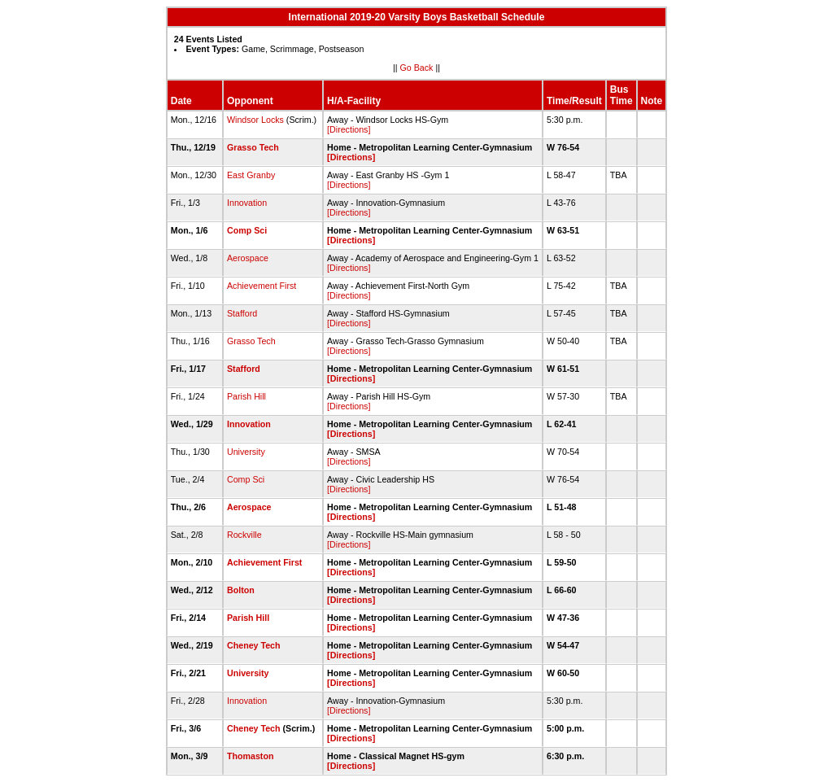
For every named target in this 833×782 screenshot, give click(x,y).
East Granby (251, 175)
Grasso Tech (253, 147)
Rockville (244, 535)
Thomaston (250, 756)
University (246, 452)
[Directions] (348, 129)
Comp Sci (247, 230)
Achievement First (261, 286)
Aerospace (247, 258)
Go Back (417, 67)
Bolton (241, 590)
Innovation (247, 203)
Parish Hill (246, 396)
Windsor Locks (255, 120)
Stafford (242, 313)
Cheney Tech (254, 645)
